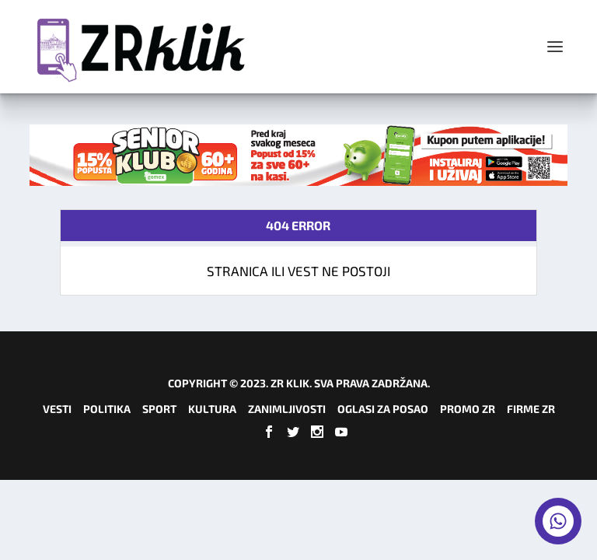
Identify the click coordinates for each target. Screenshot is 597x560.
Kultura (212, 408)
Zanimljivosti (287, 408)
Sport (159, 408)
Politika (107, 408)
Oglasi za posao (382, 408)
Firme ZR (531, 408)
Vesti (57, 408)
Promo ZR (467, 408)
